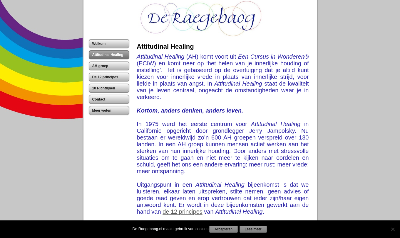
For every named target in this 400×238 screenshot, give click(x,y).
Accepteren (223, 229)
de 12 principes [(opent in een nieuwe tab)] (182, 211)
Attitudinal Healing (165, 46)
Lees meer (253, 229)
